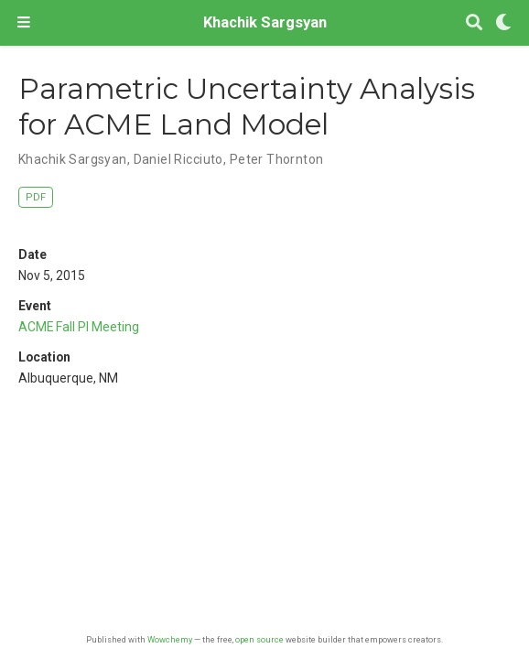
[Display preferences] (503, 23)
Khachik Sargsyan (265, 22)
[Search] (474, 23)
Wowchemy (169, 639)
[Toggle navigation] (23, 23)
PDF (36, 197)
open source (259, 639)
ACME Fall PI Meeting (78, 326)
